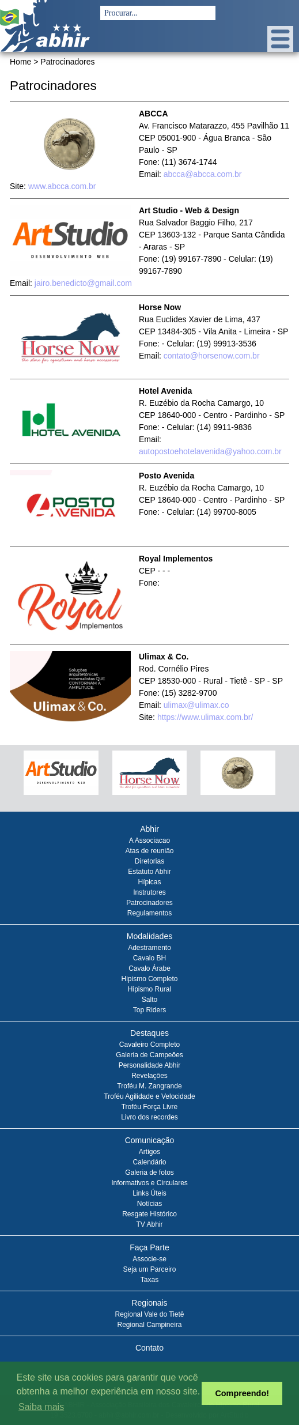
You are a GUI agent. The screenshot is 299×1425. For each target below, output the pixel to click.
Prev (23, 778)
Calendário (149, 1162)
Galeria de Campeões (149, 1055)
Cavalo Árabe (149, 968)
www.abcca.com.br (62, 186)
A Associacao (149, 840)
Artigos (149, 1152)
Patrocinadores (149, 903)
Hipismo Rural (149, 989)
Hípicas (149, 882)
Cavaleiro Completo (149, 1045)
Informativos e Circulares (149, 1183)
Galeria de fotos (149, 1172)
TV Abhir (149, 1224)
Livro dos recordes (149, 1117)
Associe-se (149, 1259)
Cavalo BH (149, 958)
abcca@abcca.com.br (203, 174)
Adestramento (149, 948)
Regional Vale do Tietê (149, 1314)
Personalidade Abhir (149, 1065)
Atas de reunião (149, 851)
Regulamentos (149, 913)
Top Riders (149, 1010)
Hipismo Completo (149, 979)
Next (276, 778)
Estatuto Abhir (149, 872)
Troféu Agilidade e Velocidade (149, 1096)
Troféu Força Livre (150, 1107)
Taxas (149, 1280)
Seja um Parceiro (149, 1269)
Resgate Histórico (149, 1214)
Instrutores (149, 892)
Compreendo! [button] (242, 1393)
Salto (149, 1000)
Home (20, 61)
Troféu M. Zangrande (149, 1086)
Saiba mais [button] (41, 1407)
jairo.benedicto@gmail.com (83, 283)
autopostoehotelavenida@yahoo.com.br (210, 451)
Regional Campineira (149, 1325)
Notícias (149, 1204)
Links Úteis (149, 1193)
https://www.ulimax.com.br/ (205, 717)
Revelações (149, 1076)
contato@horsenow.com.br (212, 355)
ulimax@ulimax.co (196, 705)
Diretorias (149, 861)
